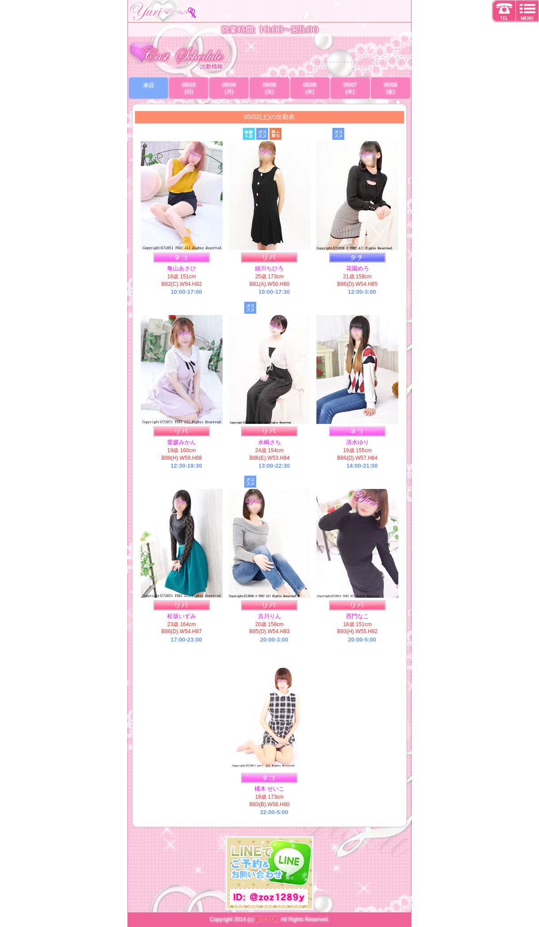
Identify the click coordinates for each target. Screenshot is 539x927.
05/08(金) (390, 88)
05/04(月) (229, 88)
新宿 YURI (267, 919)
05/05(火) (269, 88)
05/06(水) (309, 88)
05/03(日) (189, 88)
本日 (148, 85)
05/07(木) (350, 88)
